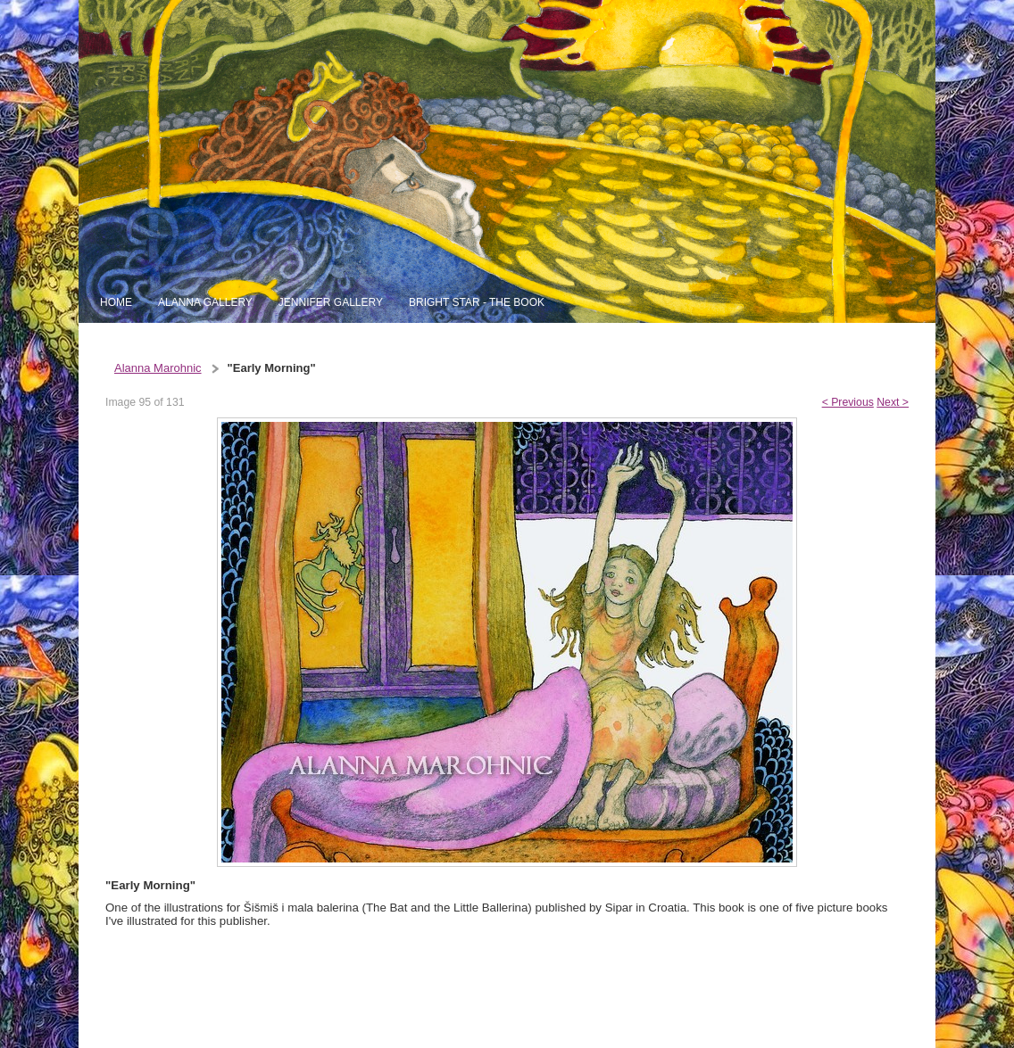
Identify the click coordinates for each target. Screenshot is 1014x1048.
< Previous (848, 402)
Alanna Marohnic (158, 368)
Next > (893, 402)
